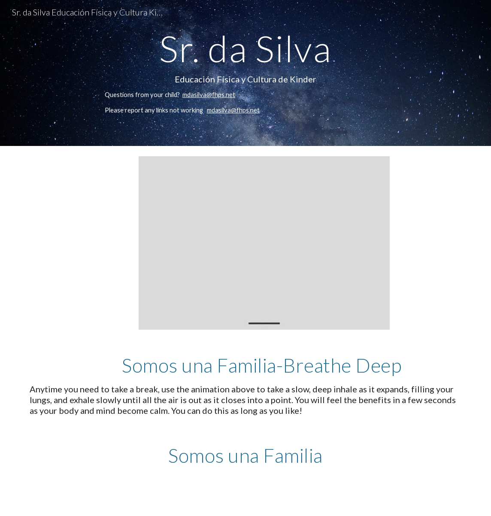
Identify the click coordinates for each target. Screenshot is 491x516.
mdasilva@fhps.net (208, 94)
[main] (245, 73)
